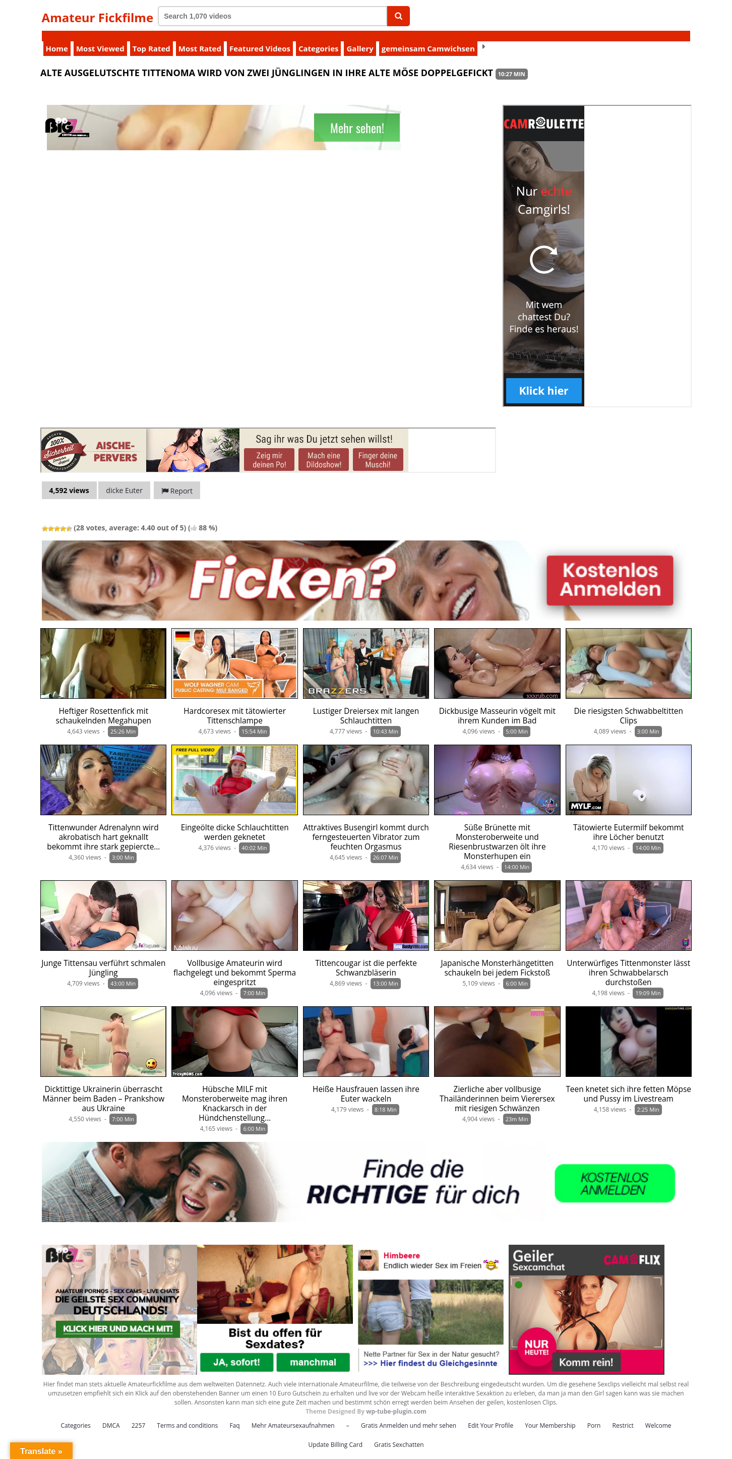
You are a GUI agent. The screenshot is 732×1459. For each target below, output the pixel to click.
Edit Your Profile (490, 1415)
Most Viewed (100, 38)
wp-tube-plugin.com (396, 1400)
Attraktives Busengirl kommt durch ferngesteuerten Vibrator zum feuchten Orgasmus (366, 826)
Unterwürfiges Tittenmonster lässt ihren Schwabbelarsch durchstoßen (628, 962)
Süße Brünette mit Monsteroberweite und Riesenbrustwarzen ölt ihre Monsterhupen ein (497, 831)
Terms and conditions (187, 1415)
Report (177, 480)
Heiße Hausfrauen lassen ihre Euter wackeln (366, 1083)
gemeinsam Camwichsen (428, 38)
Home (57, 38)
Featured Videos (259, 38)
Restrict (623, 1415)
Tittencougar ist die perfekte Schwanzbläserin (366, 957)
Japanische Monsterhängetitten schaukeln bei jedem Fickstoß (497, 957)
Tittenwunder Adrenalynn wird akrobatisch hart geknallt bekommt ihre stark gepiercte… (103, 826)
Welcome (658, 1415)
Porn (594, 1415)
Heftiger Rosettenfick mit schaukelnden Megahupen (103, 705)
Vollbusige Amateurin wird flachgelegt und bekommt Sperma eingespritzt (234, 962)
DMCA (111, 1415)
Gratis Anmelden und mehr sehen (408, 1415)
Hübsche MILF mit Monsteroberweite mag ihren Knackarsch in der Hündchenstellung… (234, 1093)
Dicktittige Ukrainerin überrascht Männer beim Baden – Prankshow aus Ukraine (103, 1088)
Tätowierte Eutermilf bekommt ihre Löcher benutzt (628, 822)
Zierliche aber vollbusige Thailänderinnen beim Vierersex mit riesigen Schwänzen (497, 1088)
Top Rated (151, 38)
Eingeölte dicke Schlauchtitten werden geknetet (235, 822)
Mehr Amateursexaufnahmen (293, 1415)
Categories (318, 38)
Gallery (359, 38)
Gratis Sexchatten (398, 1434)
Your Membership (550, 1415)
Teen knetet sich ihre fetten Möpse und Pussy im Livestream (628, 1083)
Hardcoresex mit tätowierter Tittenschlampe (235, 705)
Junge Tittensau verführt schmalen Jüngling (103, 957)
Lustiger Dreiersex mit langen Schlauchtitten (366, 705)
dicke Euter (124, 479)
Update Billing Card (335, 1434)
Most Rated (199, 38)
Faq (234, 1415)
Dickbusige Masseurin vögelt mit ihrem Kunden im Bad (497, 705)
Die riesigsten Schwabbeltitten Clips (628, 705)
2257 (138, 1415)
